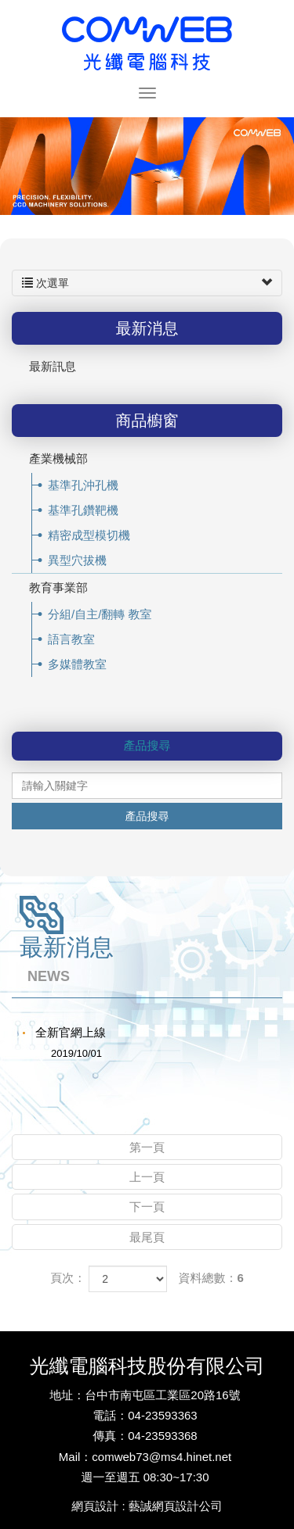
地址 (61, 1395)
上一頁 (147, 1176)
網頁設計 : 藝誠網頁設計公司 (147, 1506)
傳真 (104, 1435)
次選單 (147, 283)
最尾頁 (147, 1237)
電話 (104, 1415)
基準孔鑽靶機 (83, 510)
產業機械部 (58, 458)
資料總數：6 (211, 1277)
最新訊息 (52, 366)
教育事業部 (58, 587)
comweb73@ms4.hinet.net (161, 1456)
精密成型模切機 (89, 535)
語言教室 (71, 639)
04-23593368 (162, 1435)
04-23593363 (162, 1415)
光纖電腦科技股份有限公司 (147, 42)
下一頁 (147, 1206)
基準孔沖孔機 (83, 485)
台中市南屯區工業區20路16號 (162, 1395)
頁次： (67, 1277)
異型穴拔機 (77, 560)
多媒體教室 (77, 664)
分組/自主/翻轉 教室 (100, 614)
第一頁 (147, 1147)
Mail (70, 1456)
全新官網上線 (76, 1045)
